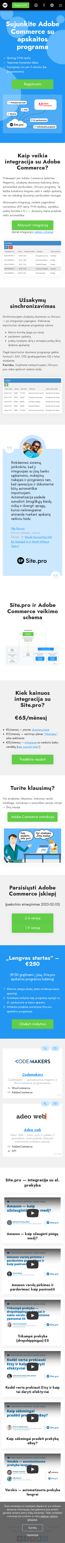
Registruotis (32, 84)
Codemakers (32, 1074)
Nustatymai (32, 1535)
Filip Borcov (18, 528)
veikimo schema (43, 232)
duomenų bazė (40, 730)
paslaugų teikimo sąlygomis (42, 1518)
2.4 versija (32, 918)
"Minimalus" (51, 734)
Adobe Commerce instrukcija (32, 816)
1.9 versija (32, 927)
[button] (20, 5)
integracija (31, 742)
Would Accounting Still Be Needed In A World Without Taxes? (31, 541)
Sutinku (32, 1528)
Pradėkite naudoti (32, 759)
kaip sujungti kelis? (29, 747)
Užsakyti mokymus (32, 1024)
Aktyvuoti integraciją (32, 225)
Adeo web (32, 1129)
